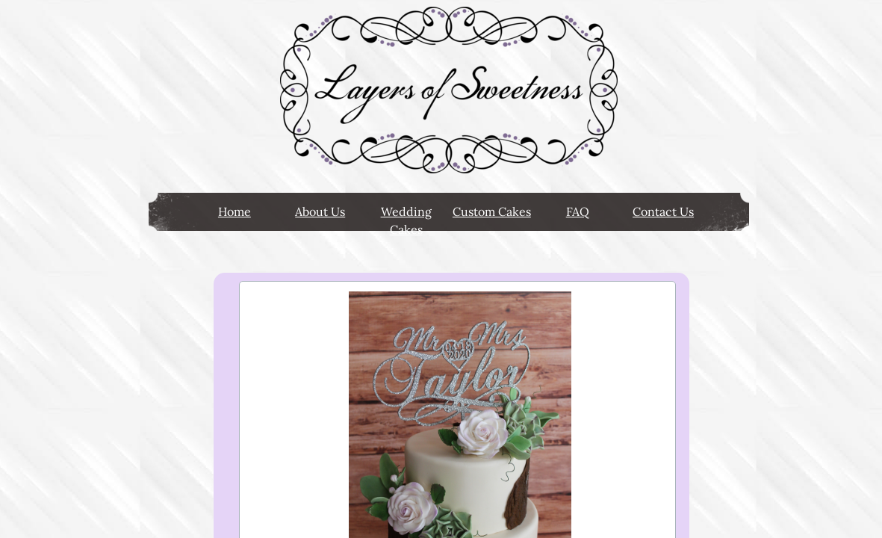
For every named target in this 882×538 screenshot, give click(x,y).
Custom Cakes (492, 211)
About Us (320, 211)
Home (234, 211)
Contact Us (663, 211)
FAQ (577, 211)
